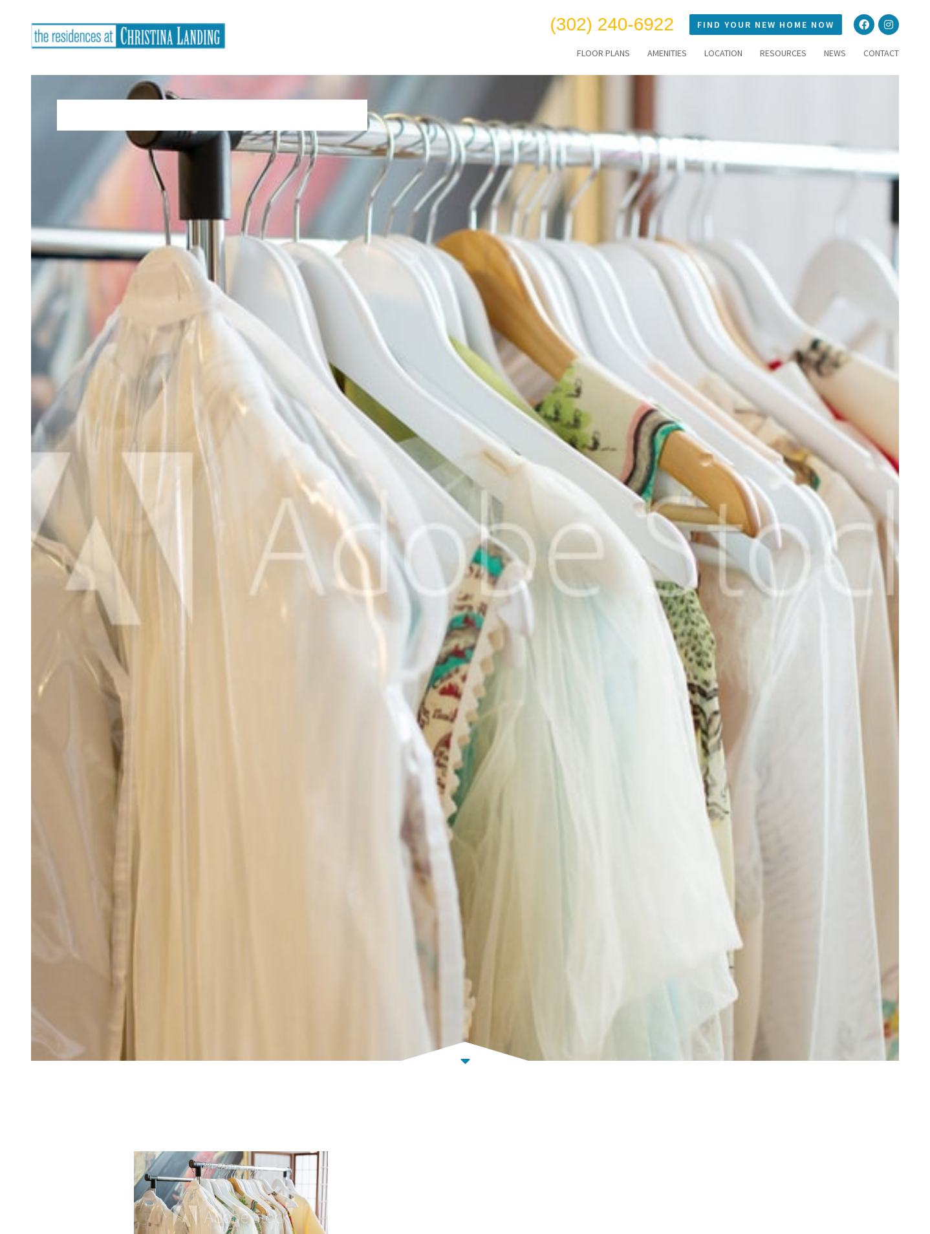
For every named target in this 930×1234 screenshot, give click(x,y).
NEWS (835, 53)
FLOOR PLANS (603, 53)
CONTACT (881, 53)
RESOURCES (783, 53)
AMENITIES (667, 53)
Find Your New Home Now (765, 24)
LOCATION (723, 53)
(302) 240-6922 (612, 24)
